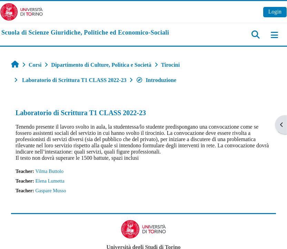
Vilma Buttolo (49, 171)
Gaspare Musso (50, 190)
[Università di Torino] (21, 11)
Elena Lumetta (49, 181)
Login (274, 12)
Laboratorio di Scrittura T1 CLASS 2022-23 (81, 113)
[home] (85, 33)
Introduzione (156, 80)
